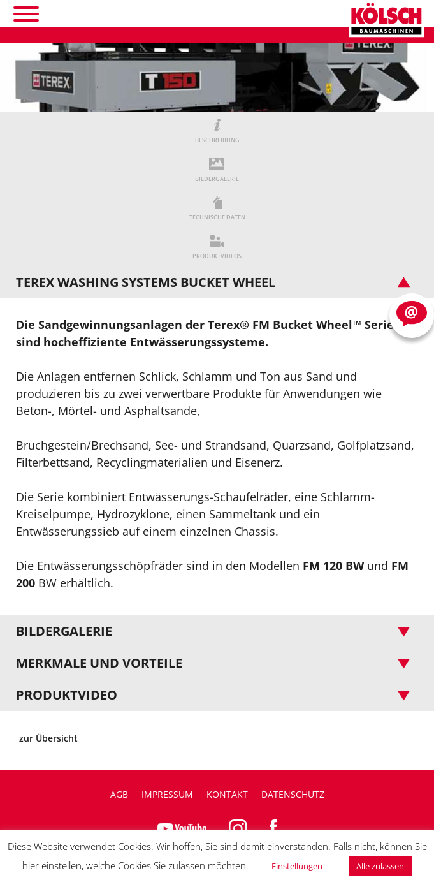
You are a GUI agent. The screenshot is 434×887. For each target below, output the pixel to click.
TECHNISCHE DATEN (217, 217)
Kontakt (227, 794)
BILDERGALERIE (217, 179)
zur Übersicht (48, 738)
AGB (119, 794)
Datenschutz (292, 794)
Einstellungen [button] (296, 866)
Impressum (167, 794)
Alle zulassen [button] (380, 866)
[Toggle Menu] (26, 14)
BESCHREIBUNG (217, 140)
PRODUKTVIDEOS (217, 256)
